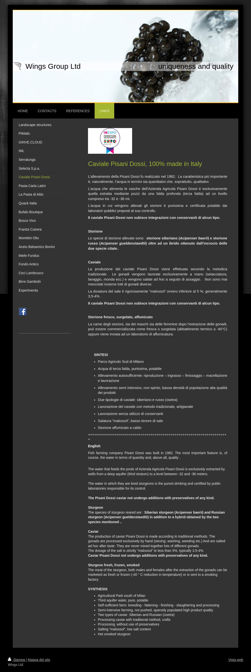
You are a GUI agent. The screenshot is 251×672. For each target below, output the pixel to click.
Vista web (235, 660)
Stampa (17, 660)
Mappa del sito (39, 660)
